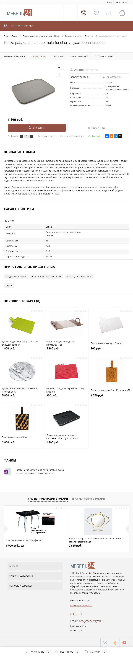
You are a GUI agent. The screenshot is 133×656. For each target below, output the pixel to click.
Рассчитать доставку (72, 136)
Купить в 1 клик (96, 128)
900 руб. (111, 350)
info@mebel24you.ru (91, 621)
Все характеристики (112, 77)
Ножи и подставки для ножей (46, 276)
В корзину (36, 127)
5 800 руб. (22, 397)
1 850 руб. (22, 350)
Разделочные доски (16, 276)
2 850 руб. (22, 444)
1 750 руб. (111, 397)
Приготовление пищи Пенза (29, 267)
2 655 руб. (75, 545)
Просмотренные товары (88, 498)
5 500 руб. (15, 545)
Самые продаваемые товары (48, 498)
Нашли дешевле (46, 136)
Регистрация (121, 2)
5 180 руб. (66, 350)
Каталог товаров (18, 25)
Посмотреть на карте (81, 605)
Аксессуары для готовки (79, 276)
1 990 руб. (66, 444)
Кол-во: (14, 136)
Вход (109, 2)
